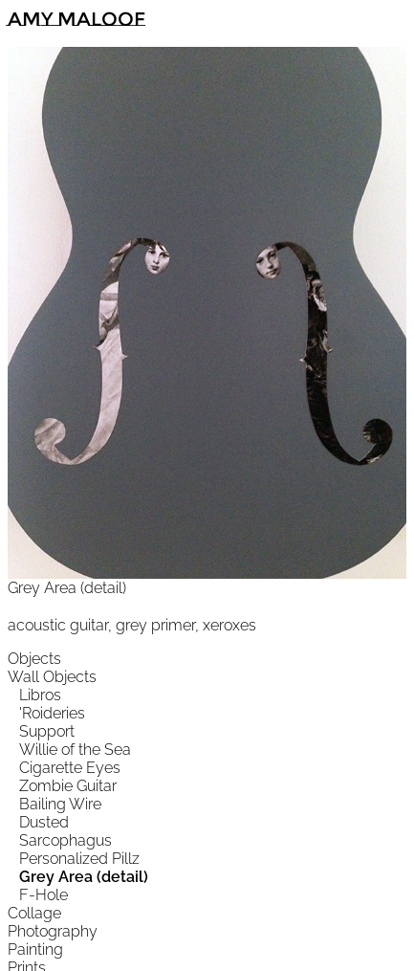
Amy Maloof (76, 19)
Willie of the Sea (75, 749)
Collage (34, 913)
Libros (40, 695)
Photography (53, 931)
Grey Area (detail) (83, 877)
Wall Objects (52, 677)
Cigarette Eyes (69, 768)
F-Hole (43, 895)
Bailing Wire (60, 804)
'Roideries (52, 713)
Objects (34, 659)
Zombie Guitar (68, 786)
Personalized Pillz (79, 859)
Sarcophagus (65, 840)
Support (47, 731)
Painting (35, 949)
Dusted (44, 822)
